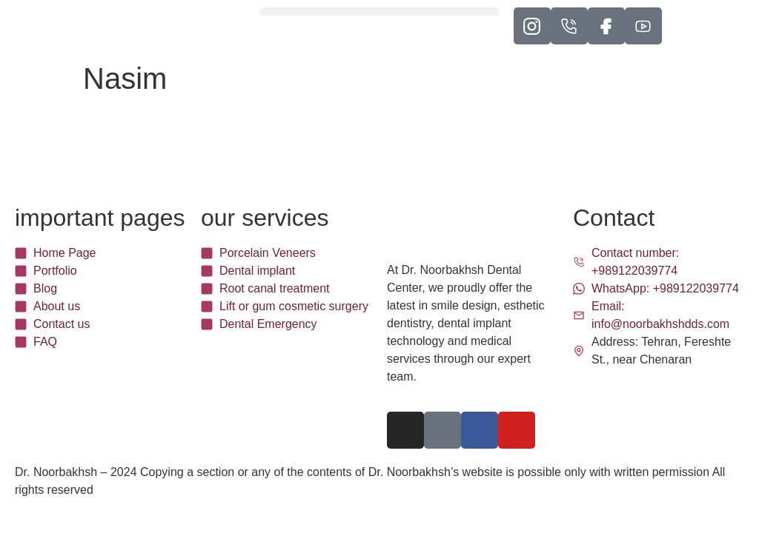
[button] (379, 11)
